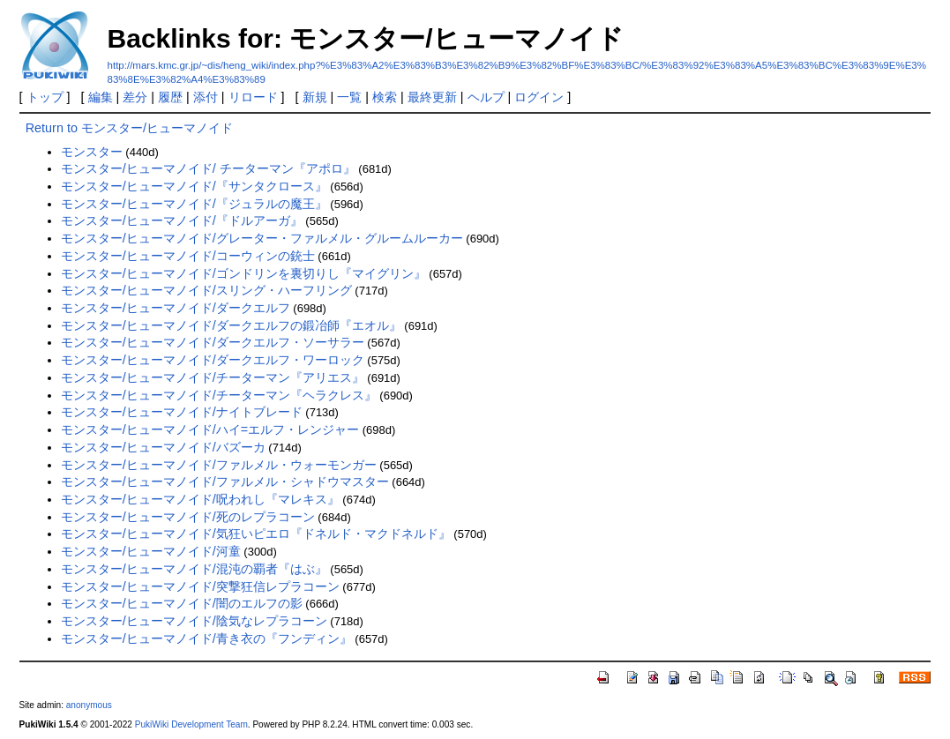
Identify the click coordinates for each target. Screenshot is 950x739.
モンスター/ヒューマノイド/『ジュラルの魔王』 (194, 204)
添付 (205, 97)
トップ (45, 97)
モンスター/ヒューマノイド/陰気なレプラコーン (194, 621)
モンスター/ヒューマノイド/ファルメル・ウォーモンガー (219, 465)
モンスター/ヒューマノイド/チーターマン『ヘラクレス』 (219, 395)
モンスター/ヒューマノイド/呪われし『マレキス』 (200, 499)
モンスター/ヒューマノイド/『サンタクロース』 (194, 186)
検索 (384, 97)
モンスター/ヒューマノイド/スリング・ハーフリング (206, 290)
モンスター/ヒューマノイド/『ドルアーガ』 (182, 220)
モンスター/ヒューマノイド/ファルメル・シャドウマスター (225, 481)
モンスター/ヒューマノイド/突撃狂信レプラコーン (200, 586)
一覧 (349, 97)
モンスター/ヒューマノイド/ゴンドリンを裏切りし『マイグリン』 (243, 273)
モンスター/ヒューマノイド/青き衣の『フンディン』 (206, 638)
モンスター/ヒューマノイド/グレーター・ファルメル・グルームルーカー (262, 238)
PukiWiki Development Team (191, 724)
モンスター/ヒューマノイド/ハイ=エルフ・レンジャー (210, 429)
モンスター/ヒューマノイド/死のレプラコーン (188, 517)
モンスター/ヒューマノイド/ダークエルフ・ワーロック (212, 360)
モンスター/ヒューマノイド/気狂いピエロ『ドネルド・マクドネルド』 (256, 533)
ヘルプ (486, 97)
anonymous (89, 705)
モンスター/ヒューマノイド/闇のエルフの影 (182, 603)
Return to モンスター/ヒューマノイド (129, 128)
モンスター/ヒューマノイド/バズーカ (163, 447)
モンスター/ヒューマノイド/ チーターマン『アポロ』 (208, 168)
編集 (100, 97)
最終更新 (432, 97)
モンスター (92, 152)
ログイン (539, 97)
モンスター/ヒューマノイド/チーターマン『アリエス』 (212, 377)
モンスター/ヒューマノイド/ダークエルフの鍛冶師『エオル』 (231, 325)
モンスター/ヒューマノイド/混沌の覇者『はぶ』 (194, 569)
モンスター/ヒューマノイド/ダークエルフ (175, 308)
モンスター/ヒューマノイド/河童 (151, 551)
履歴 (170, 97)
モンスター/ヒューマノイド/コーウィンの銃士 (188, 256)
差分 (135, 97)
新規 (315, 97)
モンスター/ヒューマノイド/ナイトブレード (182, 412)
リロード (253, 97)
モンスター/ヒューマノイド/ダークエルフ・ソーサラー (212, 342)
